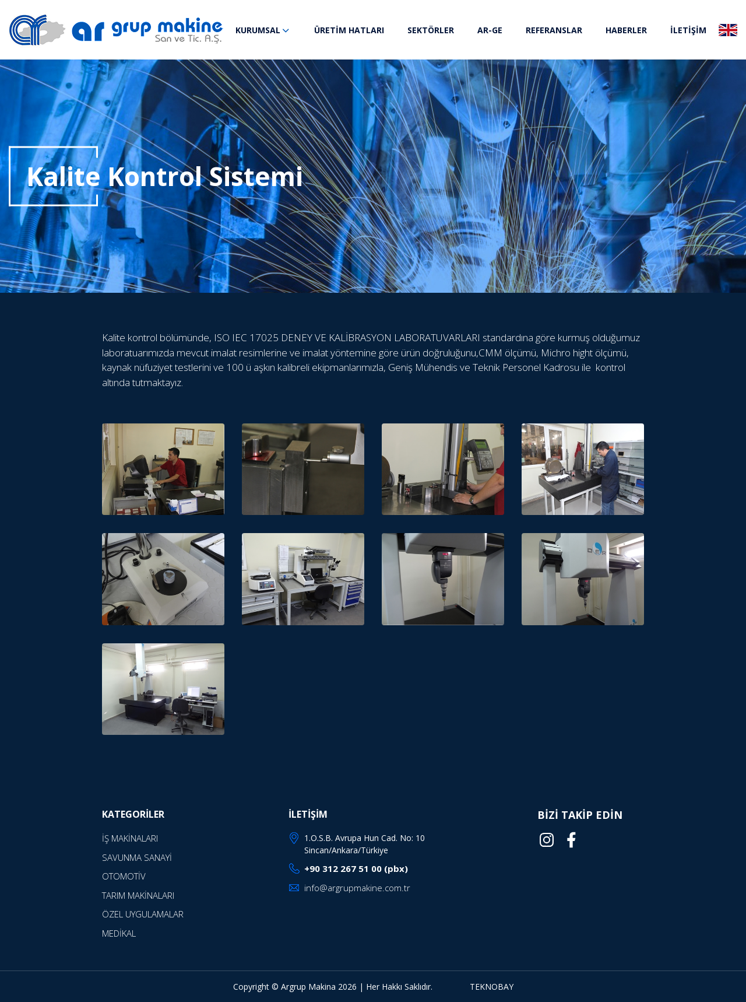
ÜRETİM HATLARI (349, 30)
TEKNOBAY (491, 986)
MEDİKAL (119, 933)
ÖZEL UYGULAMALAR (143, 914)
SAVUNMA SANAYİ (137, 857)
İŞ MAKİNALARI (130, 838)
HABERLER (626, 30)
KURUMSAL (263, 30)
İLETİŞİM (688, 30)
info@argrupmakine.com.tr (357, 888)
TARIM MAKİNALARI (138, 895)
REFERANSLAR (554, 30)
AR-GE (489, 30)
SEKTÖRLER (430, 30)
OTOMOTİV (124, 876)
